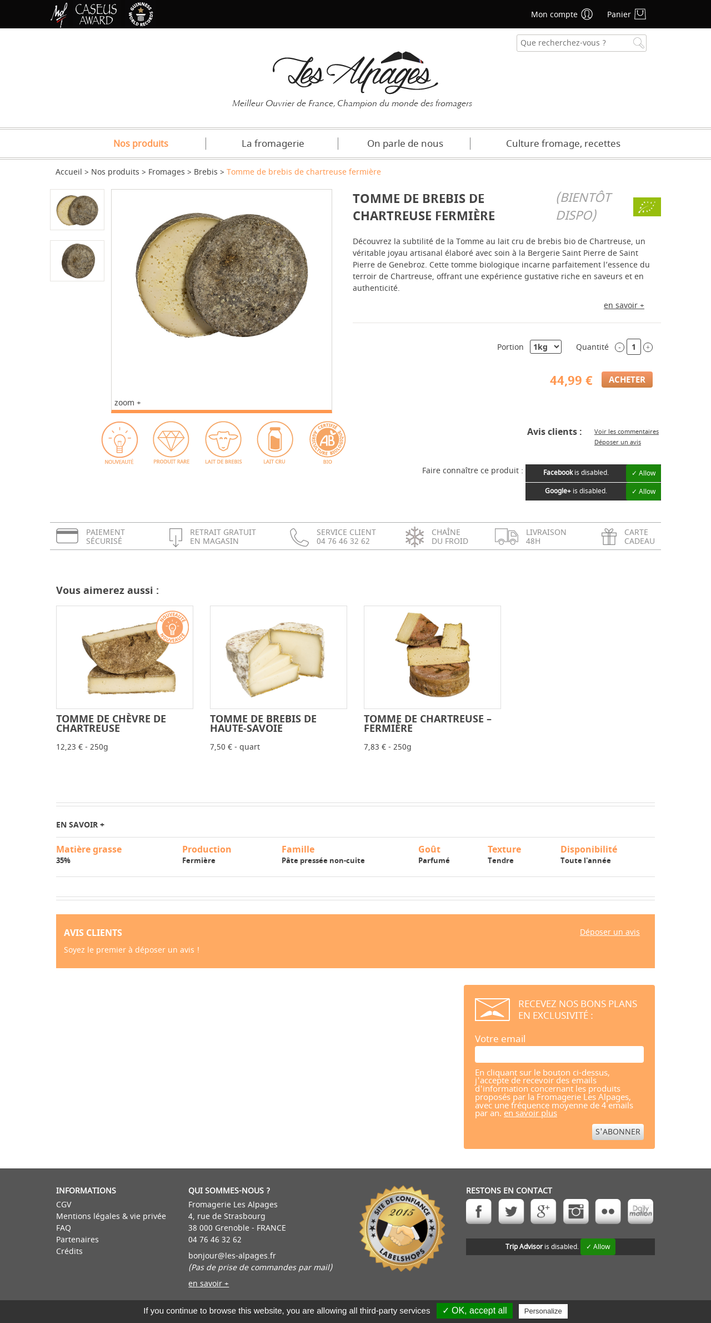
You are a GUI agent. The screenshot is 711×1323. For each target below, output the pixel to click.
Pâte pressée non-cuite (345, 854)
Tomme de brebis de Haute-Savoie (263, 723)
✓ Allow (643, 473)
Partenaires (77, 1240)
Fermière (227, 854)
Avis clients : (554, 431)
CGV (63, 1205)
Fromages (166, 172)
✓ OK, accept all (474, 1310)
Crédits (69, 1251)
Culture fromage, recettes (563, 144)
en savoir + (624, 305)
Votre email (500, 1039)
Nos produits (140, 144)
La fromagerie (273, 144)
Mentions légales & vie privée (111, 1216)
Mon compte (554, 15)
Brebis (206, 172)
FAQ (63, 1228)
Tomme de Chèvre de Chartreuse (111, 723)
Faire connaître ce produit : (472, 471)
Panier (619, 15)
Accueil (69, 172)
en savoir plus (530, 1113)
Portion (510, 347)
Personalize (543, 1311)
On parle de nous (405, 144)
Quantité (592, 347)
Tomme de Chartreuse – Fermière (428, 723)
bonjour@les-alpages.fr (232, 1256)
